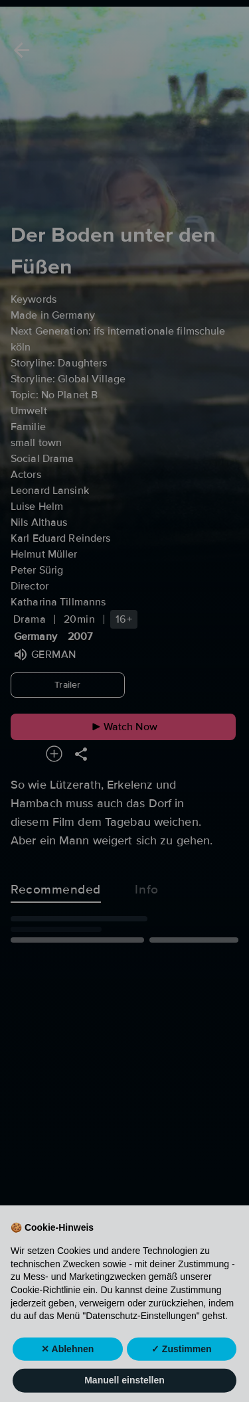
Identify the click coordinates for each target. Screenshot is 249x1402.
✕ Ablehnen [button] (67, 1374)
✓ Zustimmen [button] (181, 1374)
